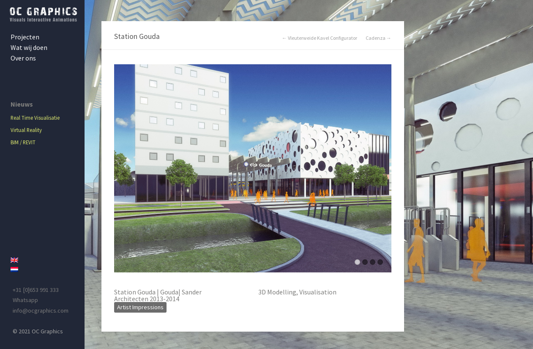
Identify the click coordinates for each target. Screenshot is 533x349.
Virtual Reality (26, 129)
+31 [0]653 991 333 (36, 290)
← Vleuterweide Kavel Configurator (319, 38)
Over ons (23, 58)
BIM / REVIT (23, 142)
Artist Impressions (140, 307)
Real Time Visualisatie (35, 117)
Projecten (25, 37)
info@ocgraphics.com (40, 310)
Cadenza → (378, 38)
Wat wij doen (29, 47)
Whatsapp (25, 300)
